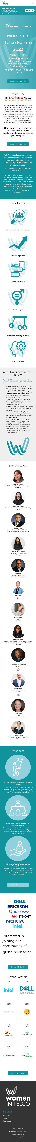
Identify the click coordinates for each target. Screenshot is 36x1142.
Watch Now (29, 11)
